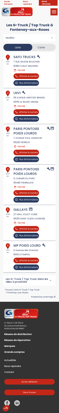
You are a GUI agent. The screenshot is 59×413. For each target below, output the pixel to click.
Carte (41, 47)
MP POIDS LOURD (27, 245)
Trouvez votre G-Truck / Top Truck (22, 289)
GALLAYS (20, 209)
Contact (9, 372)
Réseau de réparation (17, 340)
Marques (9, 346)
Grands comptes (14, 352)
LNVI (17, 93)
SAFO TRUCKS (24, 57)
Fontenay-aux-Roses (17, 292)
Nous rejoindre (12, 366)
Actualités (10, 360)
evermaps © (49, 296)
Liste (18, 47)
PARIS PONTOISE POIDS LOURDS (26, 131)
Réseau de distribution (18, 334)
